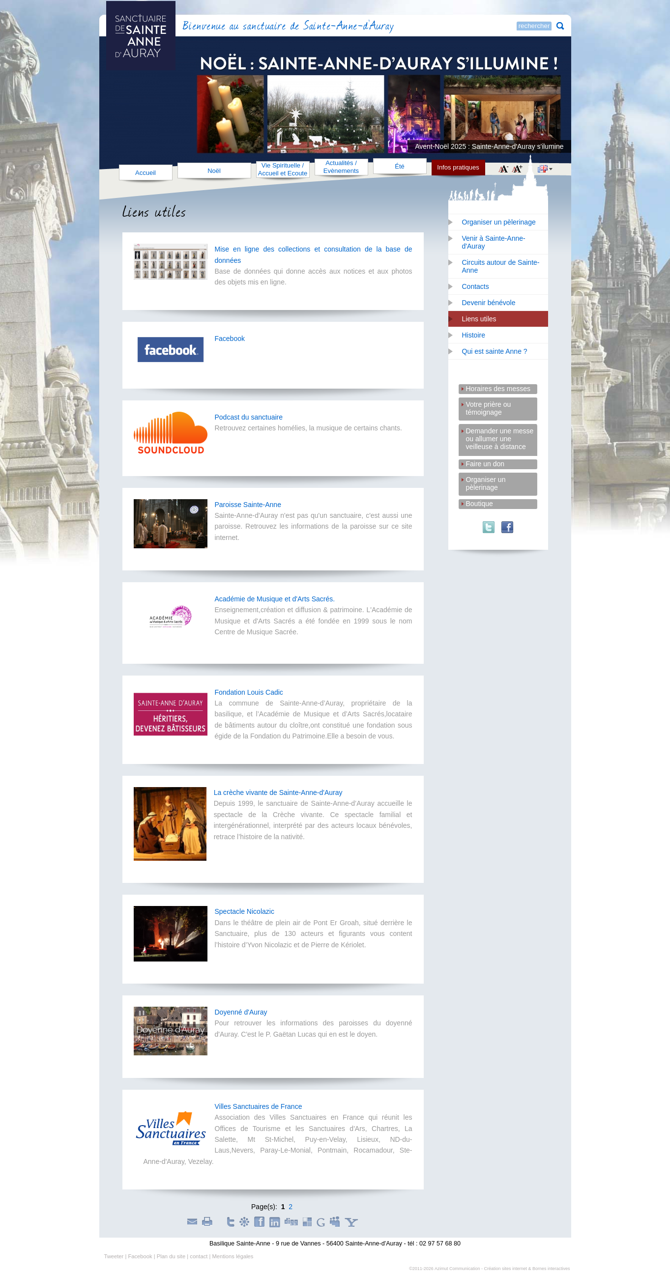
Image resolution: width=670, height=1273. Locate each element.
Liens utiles (479, 319)
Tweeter (114, 1256)
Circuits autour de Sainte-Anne (501, 266)
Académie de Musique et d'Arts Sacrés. (275, 599)
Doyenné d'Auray (241, 1012)
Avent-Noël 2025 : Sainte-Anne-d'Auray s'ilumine (489, 146)
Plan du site (171, 1256)
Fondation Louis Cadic (249, 692)
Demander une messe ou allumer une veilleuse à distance (500, 431)
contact (198, 1256)
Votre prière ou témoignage (488, 405)
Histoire (473, 335)
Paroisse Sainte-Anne (248, 505)
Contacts (475, 286)
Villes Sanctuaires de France (258, 1106)
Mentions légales (232, 1256)
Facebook (230, 338)
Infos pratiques (458, 167)
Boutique (479, 504)
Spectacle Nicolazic (244, 911)
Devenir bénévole (489, 303)
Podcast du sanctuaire (249, 417)
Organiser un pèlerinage (499, 222)
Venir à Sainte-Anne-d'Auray (493, 242)
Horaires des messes (498, 389)
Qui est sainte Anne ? (494, 351)
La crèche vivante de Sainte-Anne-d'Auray (278, 792)
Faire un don (485, 464)
